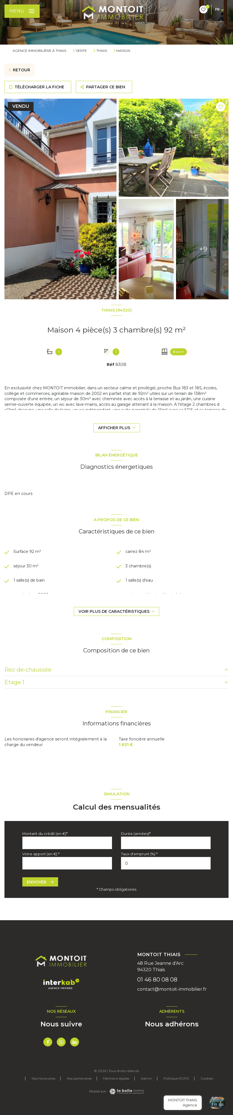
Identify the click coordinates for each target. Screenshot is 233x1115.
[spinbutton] (166, 863)
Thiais (101, 50)
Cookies (207, 1078)
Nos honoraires (43, 1078)
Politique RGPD (176, 1078)
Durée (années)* (136, 834)
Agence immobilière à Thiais (39, 50)
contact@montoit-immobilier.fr (172, 989)
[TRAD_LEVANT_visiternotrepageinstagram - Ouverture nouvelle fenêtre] (61, 1042)
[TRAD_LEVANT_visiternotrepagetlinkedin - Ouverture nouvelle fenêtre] (74, 1042)
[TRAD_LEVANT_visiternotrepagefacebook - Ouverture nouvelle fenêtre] (47, 1042)
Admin (146, 1078)
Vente (81, 50)
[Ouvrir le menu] (22, 11)
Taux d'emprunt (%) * (139, 854)
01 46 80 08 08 (157, 979)
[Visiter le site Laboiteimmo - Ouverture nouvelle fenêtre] (126, 1091)
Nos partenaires (79, 1078)
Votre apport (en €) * (41, 854)
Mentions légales (116, 1078)
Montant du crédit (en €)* (45, 834)
